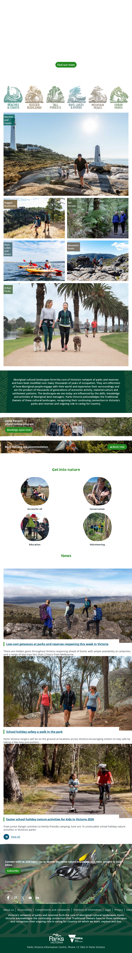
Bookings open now (19, 429)
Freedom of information (87, 909)
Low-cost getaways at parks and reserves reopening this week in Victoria (57, 644)
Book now (117, 447)
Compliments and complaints (52, 909)
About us (8, 909)
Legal (108, 909)
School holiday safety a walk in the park (34, 732)
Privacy (8, 891)
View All (15, 836)
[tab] (13, 98)
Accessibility (24, 909)
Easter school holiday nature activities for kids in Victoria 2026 (50, 819)
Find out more (66, 64)
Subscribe (13, 870)
